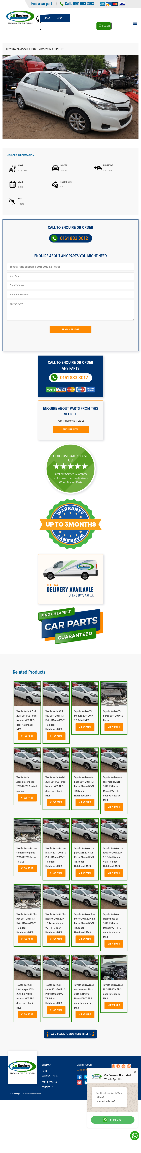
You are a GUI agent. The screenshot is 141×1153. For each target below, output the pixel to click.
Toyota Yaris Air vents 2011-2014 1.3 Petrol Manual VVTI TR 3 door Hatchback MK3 (55, 994)
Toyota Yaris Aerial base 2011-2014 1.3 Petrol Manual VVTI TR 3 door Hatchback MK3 (84, 786)
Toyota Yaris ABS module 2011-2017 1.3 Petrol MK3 (83, 716)
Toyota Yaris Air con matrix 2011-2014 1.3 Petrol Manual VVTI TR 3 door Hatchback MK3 (55, 857)
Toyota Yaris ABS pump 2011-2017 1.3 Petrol (113, 716)
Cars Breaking (49, 1082)
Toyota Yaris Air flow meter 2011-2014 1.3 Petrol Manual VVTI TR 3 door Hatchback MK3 (84, 923)
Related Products (29, 672)
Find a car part (41, 3)
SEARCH (106, 26)
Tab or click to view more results (70, 1034)
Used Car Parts (50, 1076)
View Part (27, 736)
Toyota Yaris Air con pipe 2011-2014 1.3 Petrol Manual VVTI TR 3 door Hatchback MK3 (84, 857)
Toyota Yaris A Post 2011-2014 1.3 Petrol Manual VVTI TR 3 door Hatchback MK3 (26, 720)
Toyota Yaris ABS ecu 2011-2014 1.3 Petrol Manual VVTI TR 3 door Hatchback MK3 (55, 720)
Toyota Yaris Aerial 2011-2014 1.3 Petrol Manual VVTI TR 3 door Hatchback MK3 (55, 786)
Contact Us (48, 1087)
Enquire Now (70, 429)
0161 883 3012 (83, 3)
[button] (70, 1037)
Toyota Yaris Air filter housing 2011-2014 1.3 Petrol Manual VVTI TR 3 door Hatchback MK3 (56, 923)
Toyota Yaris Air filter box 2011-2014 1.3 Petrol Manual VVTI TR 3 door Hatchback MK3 (27, 923)
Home (44, 1071)
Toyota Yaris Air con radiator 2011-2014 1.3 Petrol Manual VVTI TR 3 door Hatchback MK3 (113, 857)
